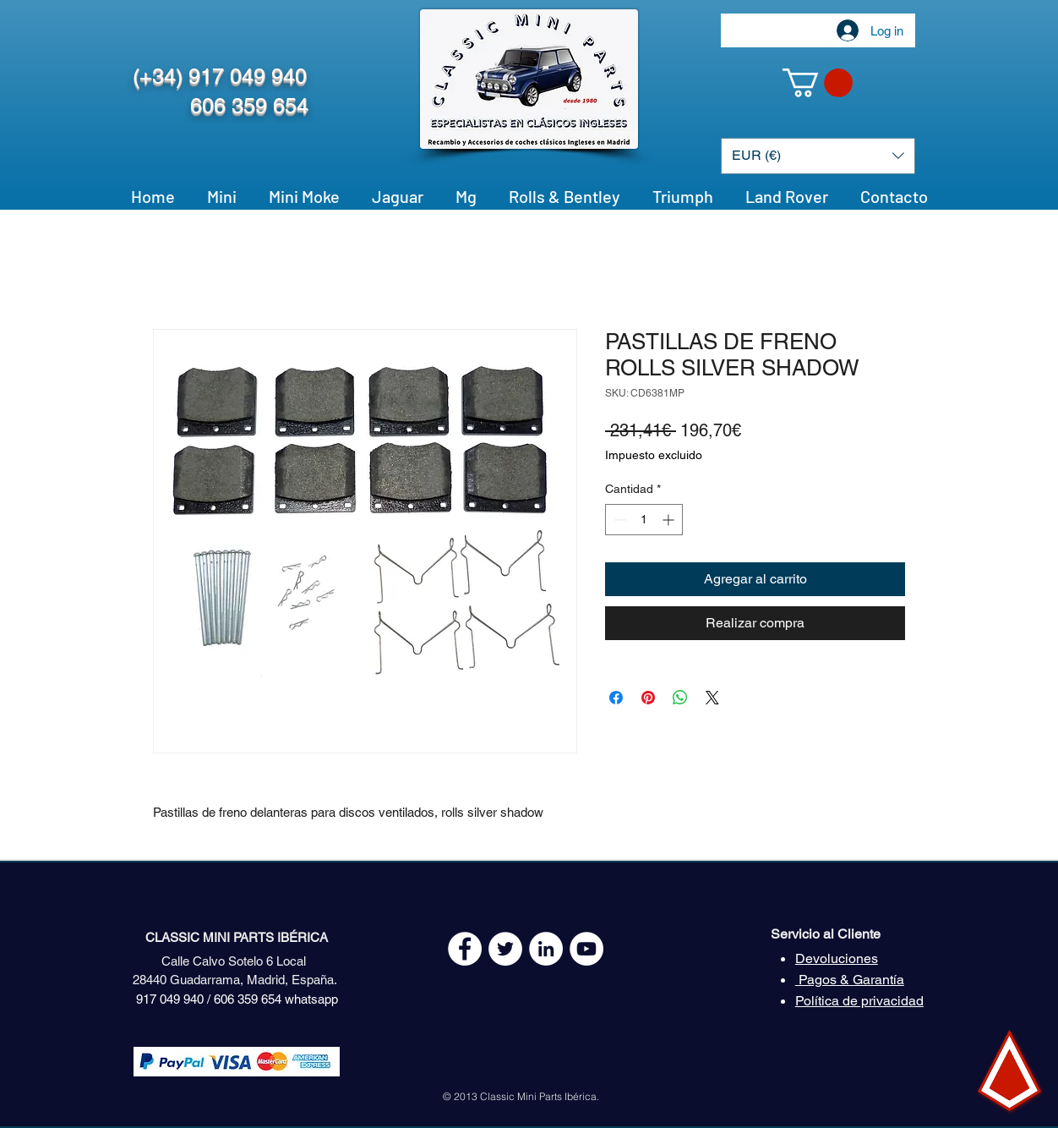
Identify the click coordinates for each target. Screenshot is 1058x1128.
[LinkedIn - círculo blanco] (546, 949)
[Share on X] (712, 697)
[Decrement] (618, 519)
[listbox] (818, 156)
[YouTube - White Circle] (586, 949)
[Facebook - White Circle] (465, 949)
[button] (818, 82)
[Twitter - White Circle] (505, 949)
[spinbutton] (644, 519)
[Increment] (669, 519)
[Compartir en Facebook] (616, 697)
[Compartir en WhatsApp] (680, 697)
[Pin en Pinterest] (648, 697)
